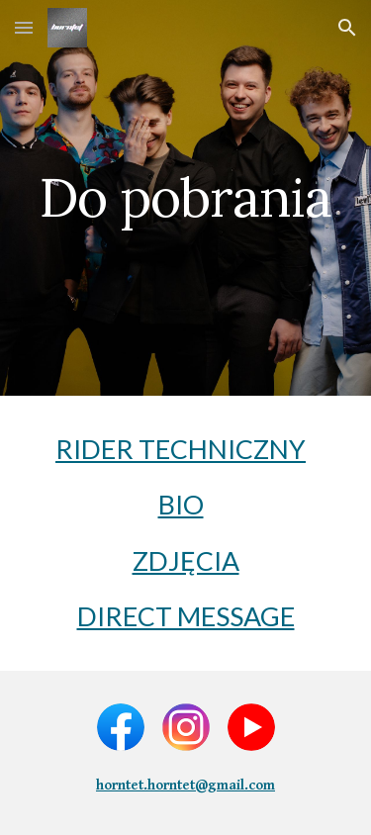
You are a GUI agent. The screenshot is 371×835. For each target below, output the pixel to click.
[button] (23, 27)
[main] (186, 197)
